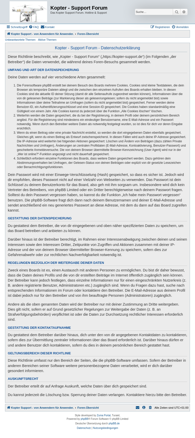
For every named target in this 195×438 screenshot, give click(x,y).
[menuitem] (34, 27)
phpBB (84, 419)
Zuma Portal (103, 415)
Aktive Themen (47, 39)
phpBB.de (114, 423)
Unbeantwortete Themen (20, 39)
